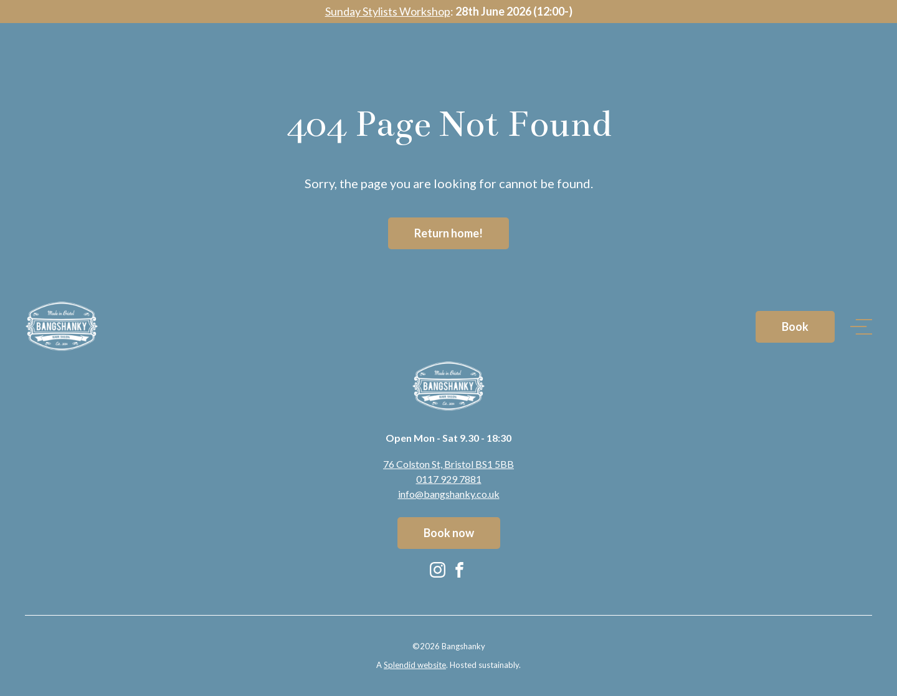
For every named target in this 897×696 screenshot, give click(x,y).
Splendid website (415, 665)
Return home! (448, 233)
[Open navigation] (861, 64)
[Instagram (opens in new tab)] (437, 569)
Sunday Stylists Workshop (387, 11)
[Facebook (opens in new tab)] (459, 569)
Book (795, 63)
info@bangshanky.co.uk (449, 494)
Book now (449, 533)
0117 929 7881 (449, 479)
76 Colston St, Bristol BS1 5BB (448, 464)
